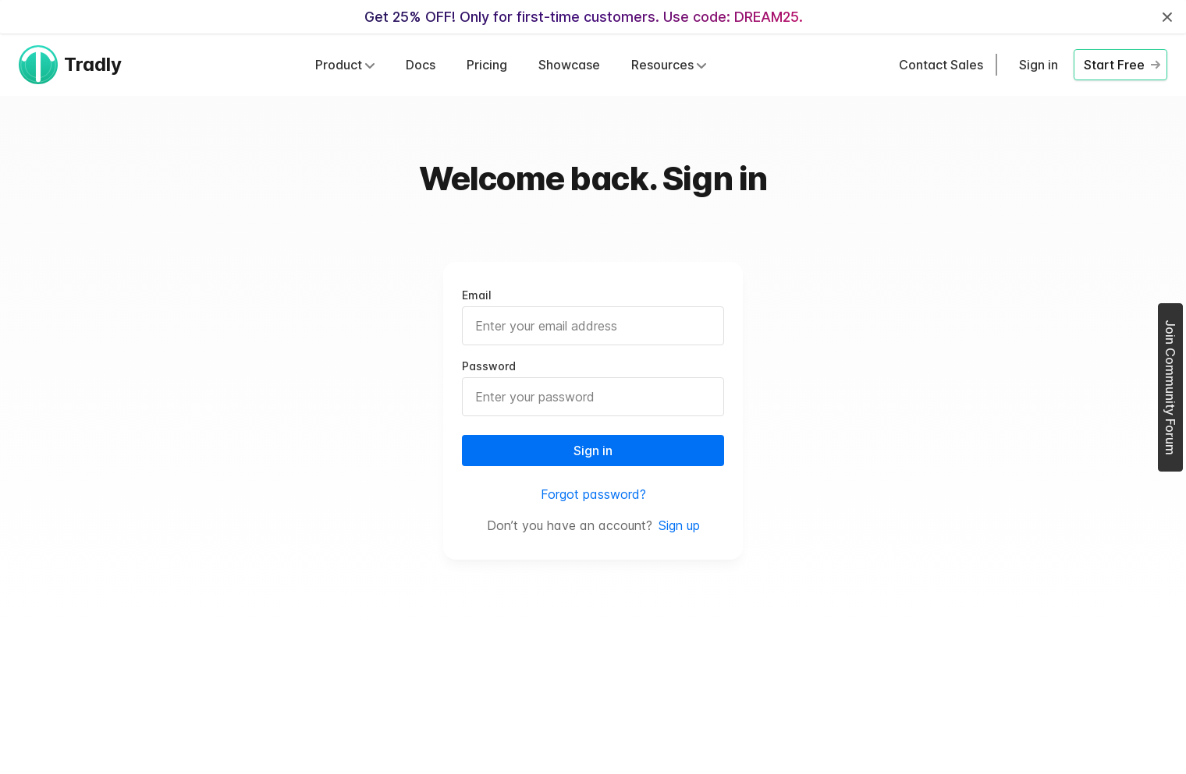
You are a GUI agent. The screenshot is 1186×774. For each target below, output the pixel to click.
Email (477, 295)
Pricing (487, 64)
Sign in (1038, 64)
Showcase (569, 64)
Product (345, 64)
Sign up (679, 525)
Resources (668, 64)
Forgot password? (593, 494)
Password (489, 366)
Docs (420, 64)
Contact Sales (941, 64)
